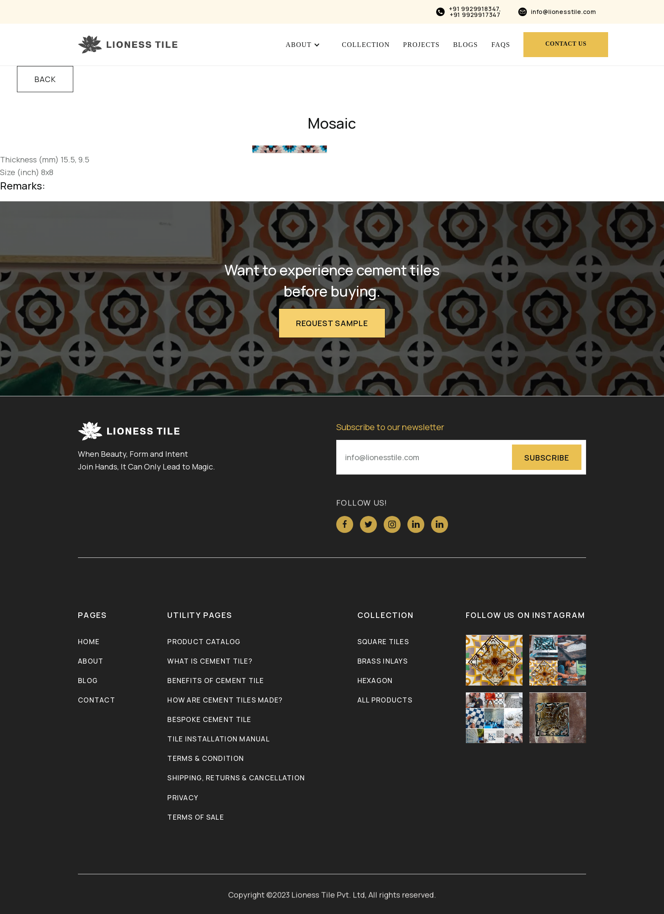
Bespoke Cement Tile (209, 720)
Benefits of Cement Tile (215, 681)
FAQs (500, 44)
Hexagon (375, 681)
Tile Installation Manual (218, 739)
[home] (127, 45)
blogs (465, 44)
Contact (96, 700)
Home (89, 642)
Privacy (182, 798)
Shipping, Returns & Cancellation (236, 778)
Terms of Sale (195, 817)
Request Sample (332, 323)
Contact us (566, 44)
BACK (45, 79)
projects (421, 44)
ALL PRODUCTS (384, 700)
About (90, 662)
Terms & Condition (205, 759)
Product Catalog (204, 642)
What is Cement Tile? (209, 662)
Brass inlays (382, 662)
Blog (88, 681)
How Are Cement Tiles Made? (224, 700)
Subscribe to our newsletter (390, 428)
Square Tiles (383, 642)
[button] (303, 44)
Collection (366, 44)
